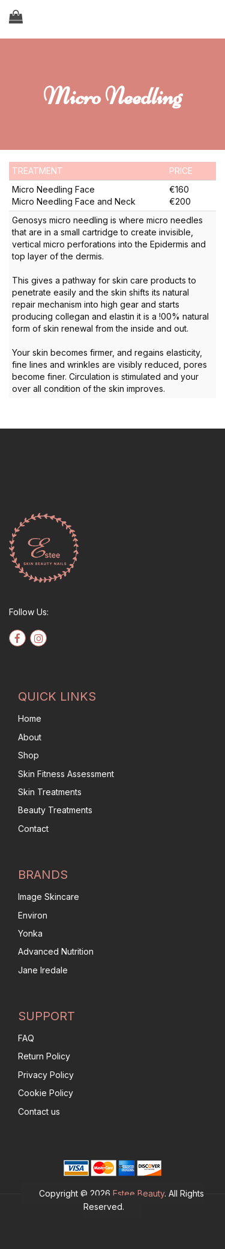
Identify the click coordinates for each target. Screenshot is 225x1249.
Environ (32, 915)
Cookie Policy (45, 1093)
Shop (28, 755)
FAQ (26, 1038)
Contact (33, 828)
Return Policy (44, 1056)
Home (29, 718)
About (29, 737)
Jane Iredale (43, 970)
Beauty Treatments (55, 810)
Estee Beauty (138, 1193)
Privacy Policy (46, 1075)
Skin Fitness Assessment (66, 774)
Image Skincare (48, 896)
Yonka (30, 933)
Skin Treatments (50, 792)
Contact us (39, 1111)
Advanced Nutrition (56, 951)
